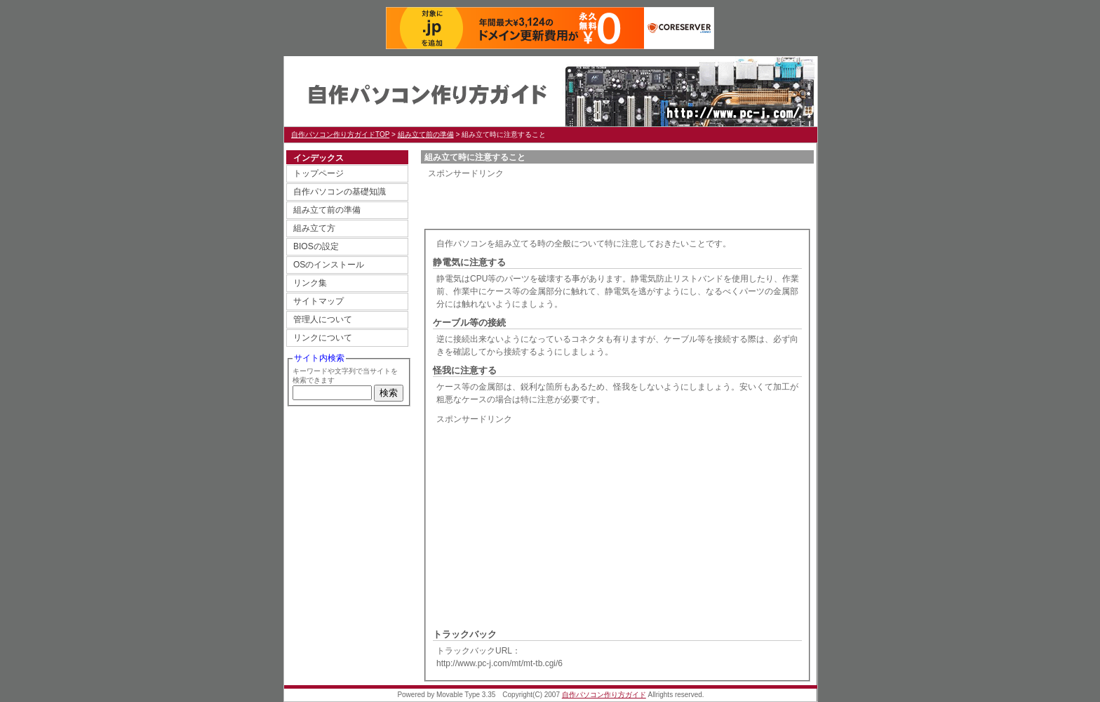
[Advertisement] (592, 201)
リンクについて (322, 338)
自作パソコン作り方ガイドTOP (340, 134)
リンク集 (310, 283)
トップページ (318, 173)
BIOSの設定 (316, 246)
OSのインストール (328, 265)
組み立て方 (314, 228)
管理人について (322, 319)
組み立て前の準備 (426, 134)
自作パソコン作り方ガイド (424, 91)
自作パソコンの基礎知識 (339, 192)
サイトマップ (318, 301)
